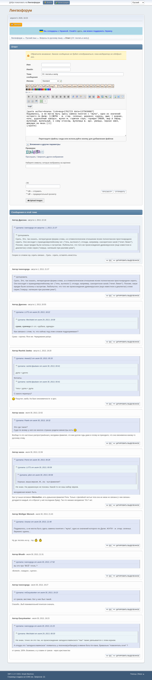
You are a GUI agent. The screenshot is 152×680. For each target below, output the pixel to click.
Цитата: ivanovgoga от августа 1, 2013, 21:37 (36, 228)
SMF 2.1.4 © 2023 (14, 674)
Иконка (30, 81)
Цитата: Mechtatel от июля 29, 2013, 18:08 (36, 320)
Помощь (133, 674)
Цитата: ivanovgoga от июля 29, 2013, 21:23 (35, 626)
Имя (29, 65)
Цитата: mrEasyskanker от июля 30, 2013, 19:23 (37, 593)
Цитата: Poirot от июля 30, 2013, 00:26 (33, 460)
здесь (79, 31)
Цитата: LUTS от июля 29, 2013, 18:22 (33, 312)
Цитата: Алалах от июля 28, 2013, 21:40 (34, 522)
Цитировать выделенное (126, 260)
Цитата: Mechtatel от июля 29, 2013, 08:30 (36, 634)
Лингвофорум (20, 10)
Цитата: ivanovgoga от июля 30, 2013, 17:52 (35, 562)
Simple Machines (28, 674)
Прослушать (31, 157)
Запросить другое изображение (50, 157)
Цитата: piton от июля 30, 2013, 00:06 (36, 475)
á (26, 92)
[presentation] (48, 175)
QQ (108, 260)
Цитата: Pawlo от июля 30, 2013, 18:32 (33, 420)
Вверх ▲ (141, 674)
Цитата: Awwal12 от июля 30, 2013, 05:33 (34, 359)
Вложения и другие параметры (45, 144)
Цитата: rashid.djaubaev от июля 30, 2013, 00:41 (39, 366)
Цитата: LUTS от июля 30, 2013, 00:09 (35, 467)
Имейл (30, 69)
